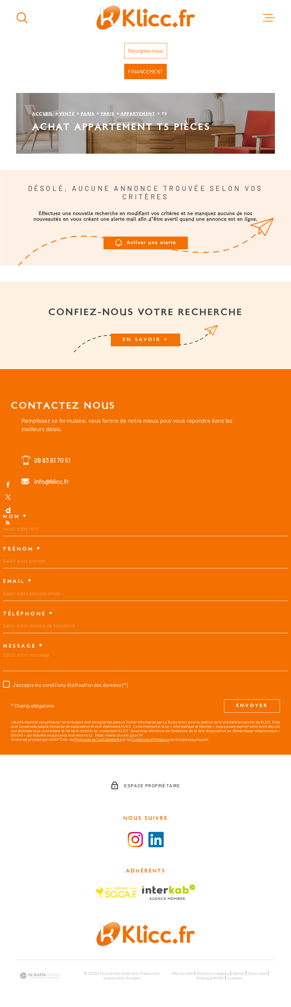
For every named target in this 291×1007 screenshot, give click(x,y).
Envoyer (252, 706)
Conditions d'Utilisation (150, 739)
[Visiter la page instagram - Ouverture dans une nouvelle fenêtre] (135, 839)
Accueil (42, 114)
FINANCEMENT (145, 71)
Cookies (234, 978)
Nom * (15, 516)
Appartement (138, 114)
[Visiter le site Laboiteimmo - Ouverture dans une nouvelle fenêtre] (39, 975)
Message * (23, 646)
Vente (67, 114)
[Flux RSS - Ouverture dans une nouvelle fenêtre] (8, 522)
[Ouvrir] (22, 18)
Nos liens (257, 973)
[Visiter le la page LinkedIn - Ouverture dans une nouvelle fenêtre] (156, 839)
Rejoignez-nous (145, 50)
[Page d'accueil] (145, 18)
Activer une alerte (145, 243)
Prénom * (22, 549)
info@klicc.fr (51, 481)
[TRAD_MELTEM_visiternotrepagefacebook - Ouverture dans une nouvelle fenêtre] (8, 484)
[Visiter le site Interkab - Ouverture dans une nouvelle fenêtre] (168, 892)
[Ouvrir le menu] (269, 18)
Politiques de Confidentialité (98, 739)
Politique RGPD (210, 977)
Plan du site (182, 973)
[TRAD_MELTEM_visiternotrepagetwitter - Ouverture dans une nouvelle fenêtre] (8, 497)
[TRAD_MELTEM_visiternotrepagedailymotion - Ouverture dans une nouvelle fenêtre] (8, 510)
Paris (87, 114)
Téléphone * (28, 614)
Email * (17, 581)
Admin (238, 973)
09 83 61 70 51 (52, 460)
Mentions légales (213, 973)
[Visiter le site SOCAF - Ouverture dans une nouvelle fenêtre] (116, 892)
